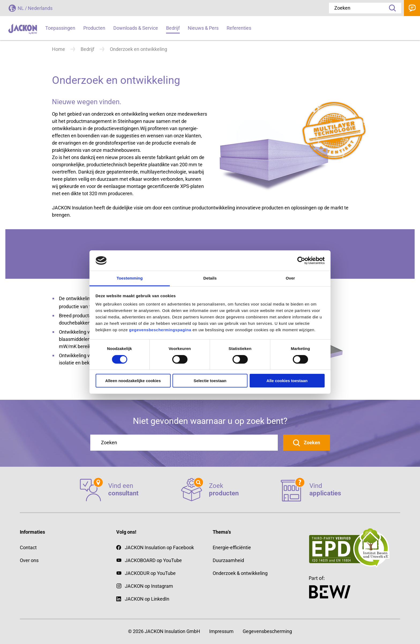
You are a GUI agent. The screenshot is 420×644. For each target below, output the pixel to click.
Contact (412, 8)
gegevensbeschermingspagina (160, 329)
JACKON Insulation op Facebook (155, 547)
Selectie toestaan (210, 380)
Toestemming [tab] (130, 278)
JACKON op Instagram (149, 586)
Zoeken (390, 8)
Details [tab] (210, 278)
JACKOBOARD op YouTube (153, 560)
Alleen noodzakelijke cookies (133, 380)
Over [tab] (290, 278)
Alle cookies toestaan (287, 380)
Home (58, 49)
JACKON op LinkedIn (142, 598)
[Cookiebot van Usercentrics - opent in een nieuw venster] (301, 261)
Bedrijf (87, 49)
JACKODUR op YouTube (150, 573)
